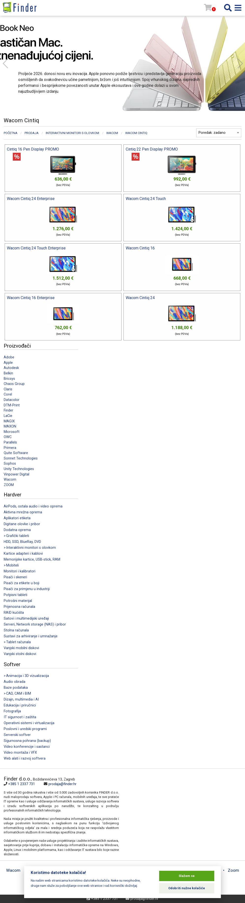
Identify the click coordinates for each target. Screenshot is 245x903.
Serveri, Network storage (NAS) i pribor (35, 624)
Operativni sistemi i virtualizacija (29, 723)
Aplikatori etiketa (17, 518)
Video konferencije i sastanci (27, 747)
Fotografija (12, 711)
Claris (8, 389)
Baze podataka (16, 688)
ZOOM (9, 485)
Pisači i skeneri (15, 577)
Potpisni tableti (15, 595)
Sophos (10, 463)
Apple (8, 363)
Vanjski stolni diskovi (20, 654)
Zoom (233, 870)
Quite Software (16, 453)
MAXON (10, 426)
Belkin (8, 373)
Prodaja (32, 133)
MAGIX (9, 421)
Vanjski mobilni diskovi (21, 648)
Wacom (10, 479)
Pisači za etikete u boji (21, 583)
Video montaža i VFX (20, 752)
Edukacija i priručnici (20, 705)
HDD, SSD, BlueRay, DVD (22, 542)
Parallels (10, 442)
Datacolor (11, 400)
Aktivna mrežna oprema (23, 512)
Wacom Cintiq (136, 133)
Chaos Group (14, 384)
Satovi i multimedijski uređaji (26, 618)
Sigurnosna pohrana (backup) (27, 741)
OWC (8, 437)
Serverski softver (17, 735)
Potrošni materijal (18, 601)
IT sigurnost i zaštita (20, 717)
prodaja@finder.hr (62, 784)
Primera (10, 448)
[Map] (180, 809)
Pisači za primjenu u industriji (27, 589)
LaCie (8, 416)
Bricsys (9, 379)
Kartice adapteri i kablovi (23, 553)
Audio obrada (14, 682)
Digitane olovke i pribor (22, 524)
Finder (8, 410)
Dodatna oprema (17, 530)
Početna (10, 133)
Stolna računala (16, 630)
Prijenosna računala (19, 607)
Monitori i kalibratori (19, 571)
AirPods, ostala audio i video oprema (33, 506)
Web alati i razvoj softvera (25, 758)
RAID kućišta (14, 613)
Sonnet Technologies (21, 458)
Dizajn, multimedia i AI (21, 699)
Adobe (9, 357)
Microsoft (11, 432)
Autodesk (11, 368)
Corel (8, 394)
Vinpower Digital (16, 474)
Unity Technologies (19, 469)
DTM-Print (12, 405)
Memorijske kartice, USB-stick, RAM (32, 559)
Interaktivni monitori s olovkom (72, 133)
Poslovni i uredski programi (25, 729)
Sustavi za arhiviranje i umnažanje (31, 636)
